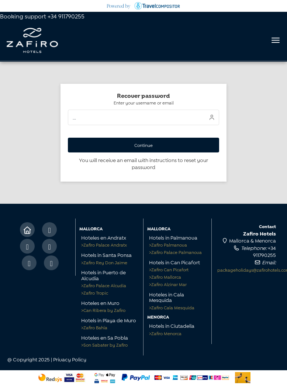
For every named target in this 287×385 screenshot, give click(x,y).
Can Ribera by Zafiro (103, 310)
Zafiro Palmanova (168, 244)
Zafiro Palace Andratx (104, 244)
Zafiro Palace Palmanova (175, 252)
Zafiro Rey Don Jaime (104, 262)
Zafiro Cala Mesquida (171, 307)
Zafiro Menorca (165, 333)
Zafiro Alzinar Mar (168, 284)
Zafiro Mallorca (165, 276)
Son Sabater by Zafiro (104, 344)
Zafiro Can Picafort (169, 269)
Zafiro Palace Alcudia (103, 285)
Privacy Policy (69, 359)
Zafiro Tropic (94, 292)
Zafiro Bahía (94, 327)
